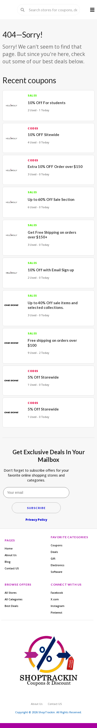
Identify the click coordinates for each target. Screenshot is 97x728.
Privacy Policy (36, 520)
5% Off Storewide (43, 377)
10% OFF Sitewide (43, 134)
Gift (53, 558)
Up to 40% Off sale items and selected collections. (53, 305)
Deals (54, 552)
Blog (8, 561)
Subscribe (36, 508)
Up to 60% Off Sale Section (51, 199)
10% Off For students (46, 102)
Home (8, 548)
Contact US (12, 568)
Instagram (57, 606)
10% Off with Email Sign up (51, 270)
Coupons (56, 545)
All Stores (11, 592)
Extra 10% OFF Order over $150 (55, 166)
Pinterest (56, 612)
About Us (11, 555)
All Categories (14, 599)
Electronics (57, 565)
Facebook (57, 592)
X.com (55, 599)
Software (56, 572)
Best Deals (11, 606)
